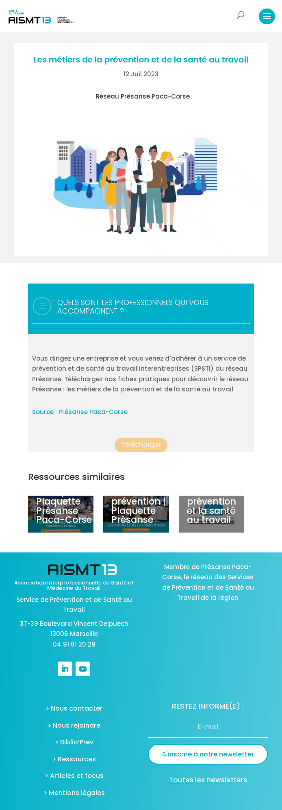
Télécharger (141, 448)
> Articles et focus (74, 775)
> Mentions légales (74, 792)
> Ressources (74, 759)
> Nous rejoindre (74, 725)
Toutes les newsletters (208, 780)
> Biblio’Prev (74, 742)
